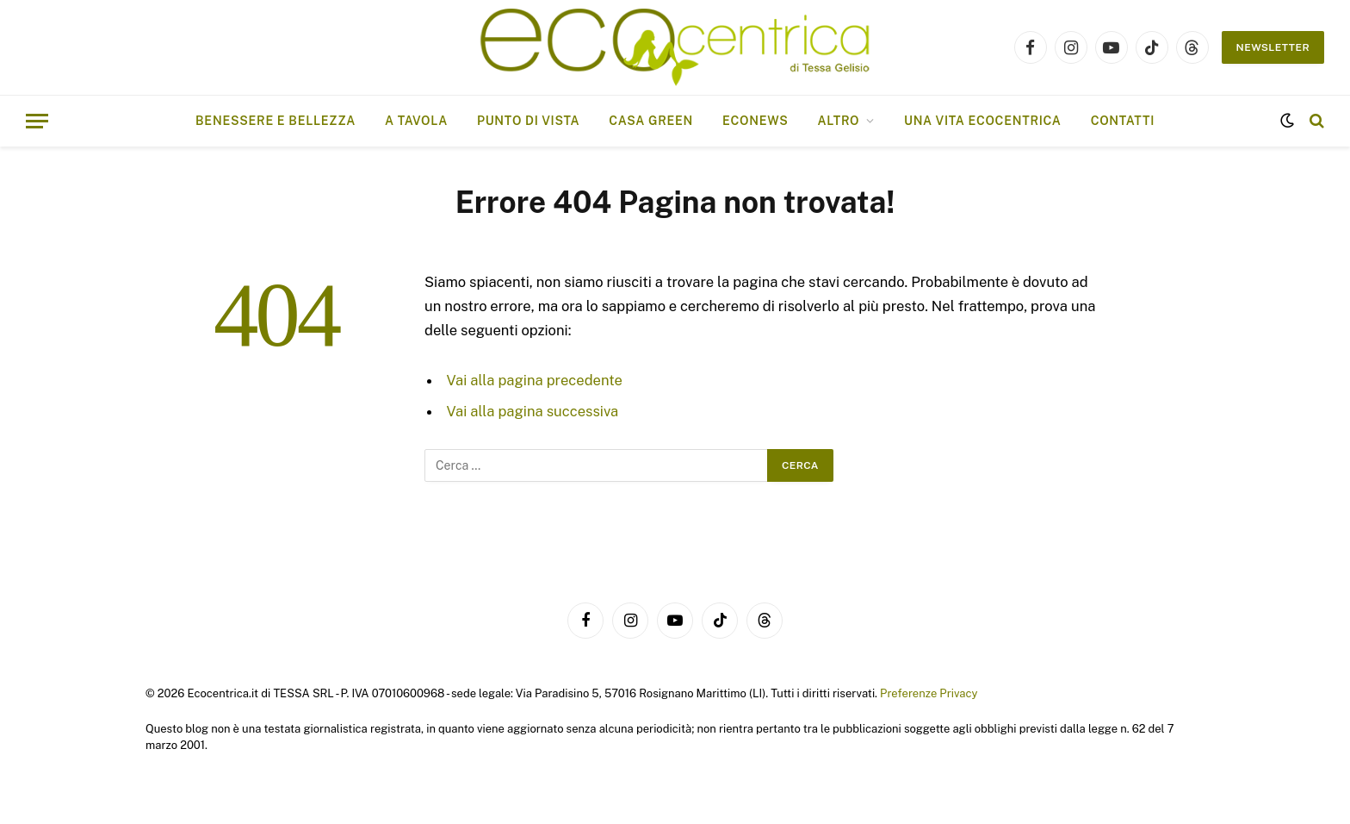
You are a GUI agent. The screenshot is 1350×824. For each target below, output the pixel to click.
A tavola (416, 121)
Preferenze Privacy (928, 693)
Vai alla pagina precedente (534, 380)
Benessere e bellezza (275, 121)
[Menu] (37, 121)
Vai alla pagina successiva (533, 411)
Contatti (1123, 121)
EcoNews (755, 121)
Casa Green (651, 121)
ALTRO (838, 121)
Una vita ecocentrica (983, 121)
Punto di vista (528, 121)
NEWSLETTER (1273, 47)
